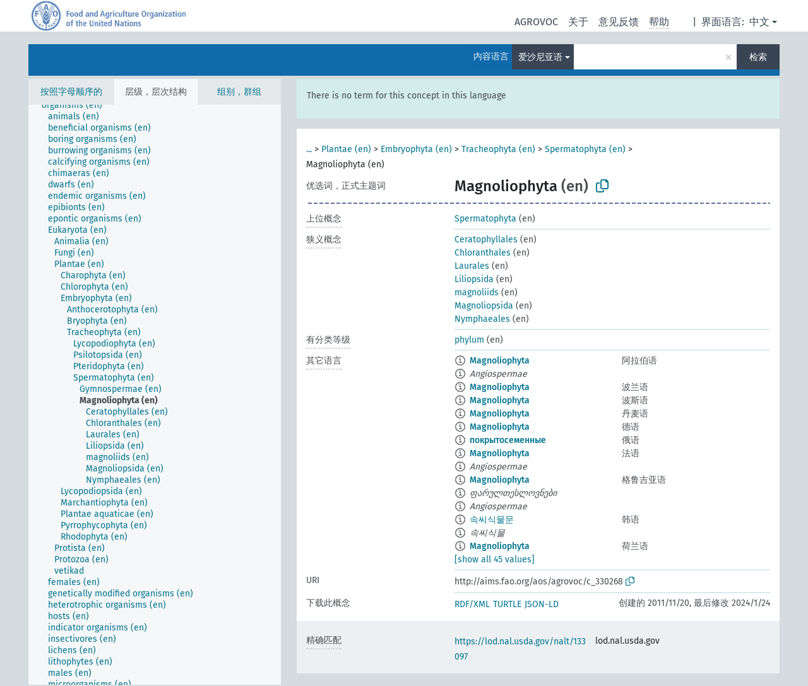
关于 (578, 22)
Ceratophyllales (486, 239)
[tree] (154, 395)
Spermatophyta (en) (585, 149)
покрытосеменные (508, 440)
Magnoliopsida (483, 305)
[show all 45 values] (494, 559)
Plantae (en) (346, 149)
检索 (758, 57)
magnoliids (476, 292)
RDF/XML (472, 604)
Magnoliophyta (500, 360)
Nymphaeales (482, 319)
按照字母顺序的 (71, 91)
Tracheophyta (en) (498, 149)
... (309, 149)
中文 (759, 22)
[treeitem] (77, 105)
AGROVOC (536, 22)
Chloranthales (482, 252)
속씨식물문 (492, 519)
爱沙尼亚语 (540, 57)
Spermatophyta (485, 218)
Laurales (471, 266)
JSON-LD (542, 604)
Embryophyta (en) (416, 149)
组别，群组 (239, 91)
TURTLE (507, 604)
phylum (469, 339)
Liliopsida (474, 279)
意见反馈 (618, 22)
